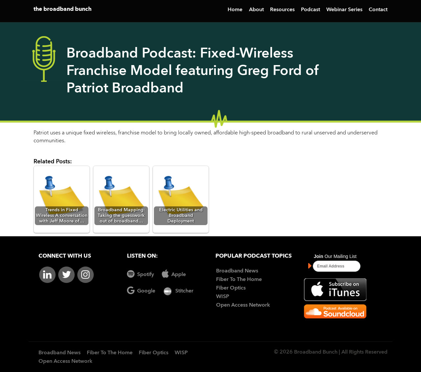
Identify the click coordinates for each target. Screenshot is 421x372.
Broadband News (237, 271)
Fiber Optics (231, 288)
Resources (282, 9)
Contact (378, 9)
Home (235, 9)
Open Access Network (243, 305)
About (256, 9)
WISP (222, 296)
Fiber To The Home (239, 279)
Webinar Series (344, 9)
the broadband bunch (62, 9)
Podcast (310, 9)
